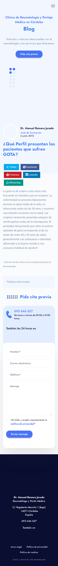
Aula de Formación (31, 132)
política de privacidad (22, 423)
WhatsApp (15, 182)
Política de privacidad (37, 546)
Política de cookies (29, 552)
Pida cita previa (29, 54)
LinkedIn (33, 174)
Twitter (13, 167)
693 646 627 (23, 311)
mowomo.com (39, 559)
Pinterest (14, 174)
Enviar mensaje (19, 434)
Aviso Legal (16, 546)
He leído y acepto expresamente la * (26, 421)
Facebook (31, 167)
